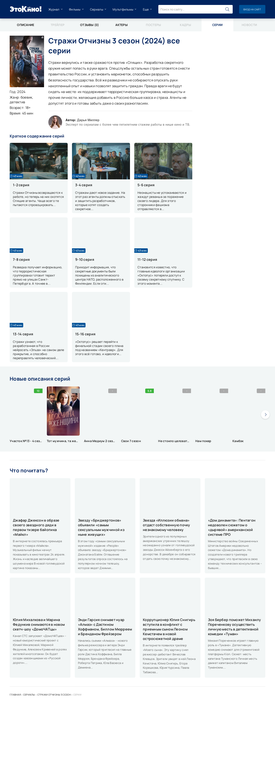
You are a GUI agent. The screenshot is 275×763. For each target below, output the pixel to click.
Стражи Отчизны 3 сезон (54, 694)
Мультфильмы (123, 9)
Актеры (121, 25)
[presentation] (265, 414)
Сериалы (96, 9)
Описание (25, 25)
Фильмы (75, 9)
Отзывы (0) (89, 25)
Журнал (54, 9)
